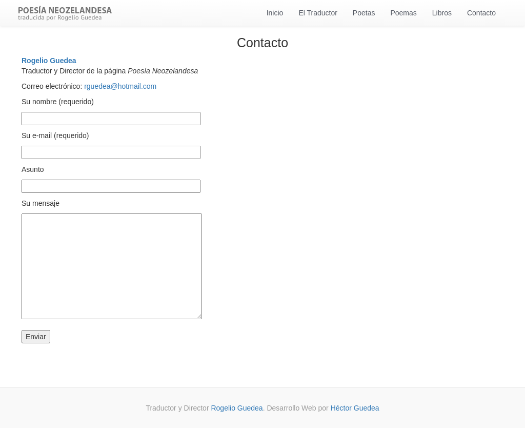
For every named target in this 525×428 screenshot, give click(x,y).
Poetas (364, 13)
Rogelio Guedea (49, 60)
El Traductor (317, 13)
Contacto (481, 13)
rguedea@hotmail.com (119, 86)
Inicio (275, 13)
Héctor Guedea (355, 408)
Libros (442, 13)
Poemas (403, 13)
